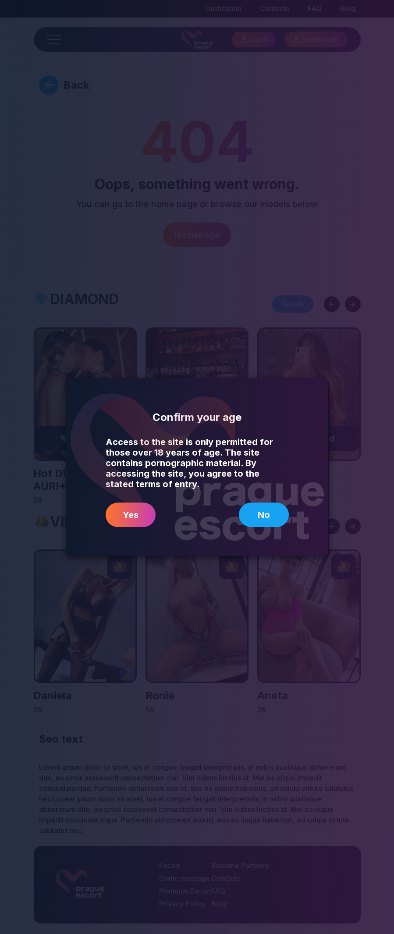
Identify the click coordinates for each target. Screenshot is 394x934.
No (264, 515)
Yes (130, 515)
